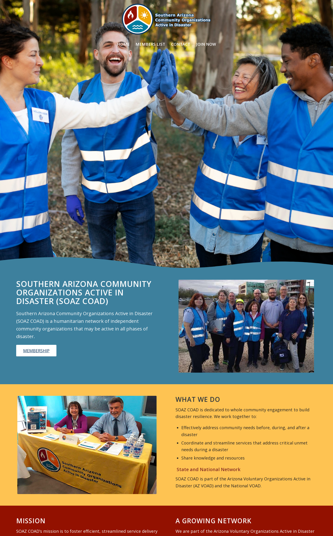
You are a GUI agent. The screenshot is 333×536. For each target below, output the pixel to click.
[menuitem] (123, 44)
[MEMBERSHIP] (36, 351)
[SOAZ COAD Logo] (166, 19)
